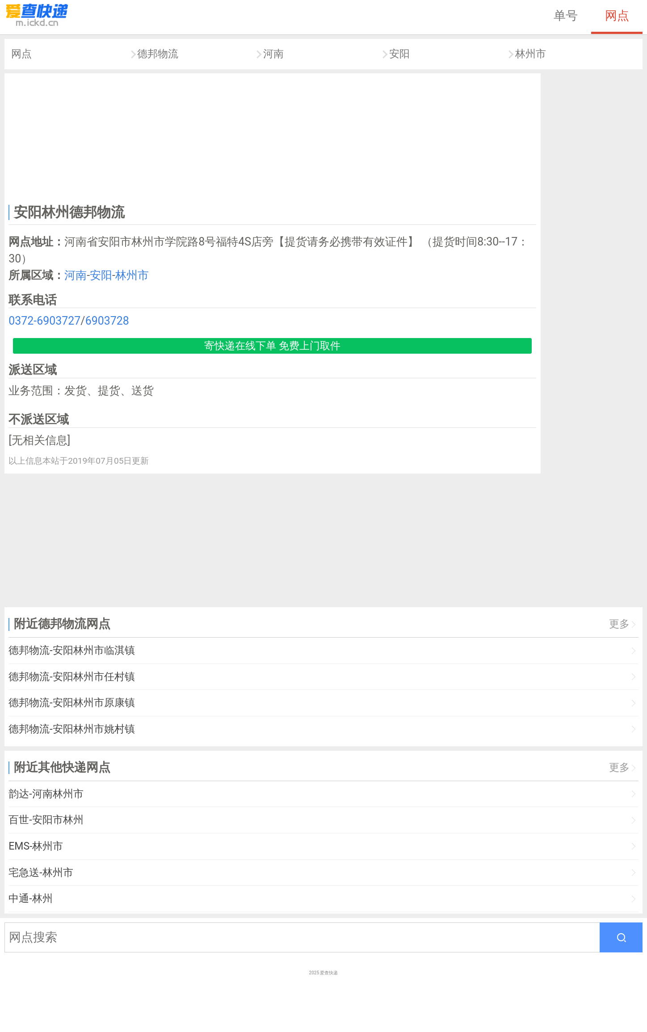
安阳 (399, 54)
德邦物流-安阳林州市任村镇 (71, 677)
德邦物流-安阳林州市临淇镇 (71, 650)
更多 (619, 624)
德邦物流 (157, 54)
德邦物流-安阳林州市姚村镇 (71, 729)
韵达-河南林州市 (45, 794)
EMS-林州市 (35, 846)
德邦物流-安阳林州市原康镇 (71, 703)
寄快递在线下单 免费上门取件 (272, 346)
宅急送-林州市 (40, 873)
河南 (273, 54)
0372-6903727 (44, 320)
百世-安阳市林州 (45, 820)
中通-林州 (30, 898)
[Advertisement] (272, 136)
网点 (617, 15)
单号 (566, 15)
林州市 (530, 54)
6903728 (107, 320)
